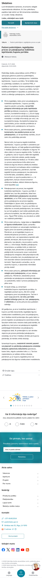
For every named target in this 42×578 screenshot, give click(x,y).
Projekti (5, 480)
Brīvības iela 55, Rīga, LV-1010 (15, 525)
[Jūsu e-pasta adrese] (21, 449)
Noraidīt (11, 23)
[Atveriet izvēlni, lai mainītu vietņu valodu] (9, 574)
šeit (17, 185)
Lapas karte (7, 503)
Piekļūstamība (8, 499)
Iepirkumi (6, 477)
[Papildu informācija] (15, 529)
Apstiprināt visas (31, 23)
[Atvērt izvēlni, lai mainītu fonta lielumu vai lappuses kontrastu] (33, 574)
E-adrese (8, 529)
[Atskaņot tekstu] (10, 56)
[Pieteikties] (22, 457)
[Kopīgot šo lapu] (21, 375)
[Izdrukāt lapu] (21, 371)
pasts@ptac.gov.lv (11, 522)
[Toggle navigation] (21, 573)
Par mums (6, 483)
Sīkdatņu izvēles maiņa (11, 506)
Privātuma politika (9, 496)
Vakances (6, 473)
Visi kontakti (12, 536)
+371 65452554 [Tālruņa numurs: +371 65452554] (10, 518)
